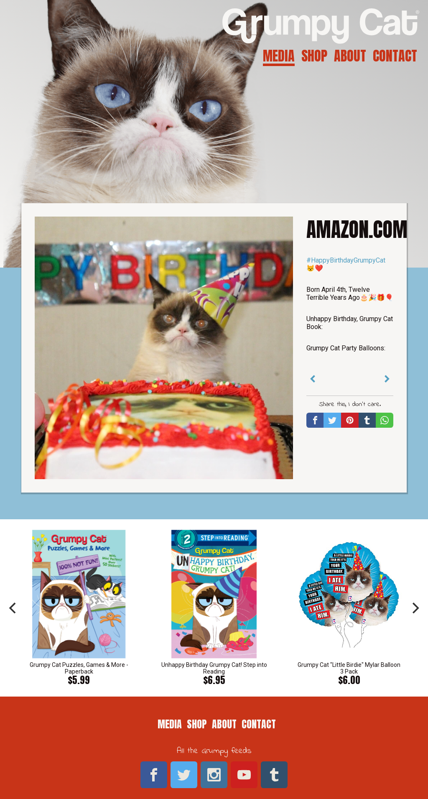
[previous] (13, 608)
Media (279, 56)
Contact (395, 56)
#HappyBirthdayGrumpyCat (345, 260)
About (350, 56)
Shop (314, 56)
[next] (414, 608)
